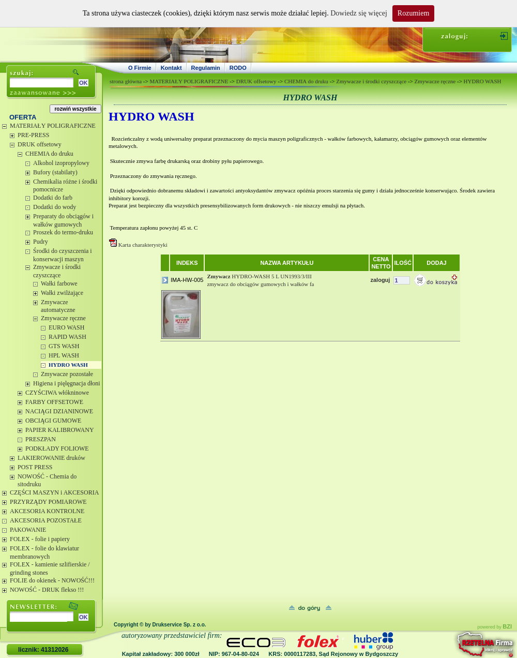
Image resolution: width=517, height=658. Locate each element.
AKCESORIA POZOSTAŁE (46, 520)
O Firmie (139, 68)
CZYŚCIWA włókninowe (57, 392)
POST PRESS (35, 467)
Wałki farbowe (59, 283)
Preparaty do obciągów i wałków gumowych (63, 220)
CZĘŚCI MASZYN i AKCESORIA (54, 492)
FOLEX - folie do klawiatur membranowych (44, 552)
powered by (494, 627)
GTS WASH (64, 346)
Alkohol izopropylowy (61, 163)
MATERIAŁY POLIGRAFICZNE (53, 125)
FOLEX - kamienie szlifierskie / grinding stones (50, 568)
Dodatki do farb (52, 197)
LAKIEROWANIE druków (51, 457)
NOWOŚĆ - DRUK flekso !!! (47, 589)
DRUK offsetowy (40, 144)
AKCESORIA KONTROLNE (47, 511)
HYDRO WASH (68, 365)
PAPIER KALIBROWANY (59, 429)
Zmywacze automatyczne (58, 306)
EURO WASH (66, 327)
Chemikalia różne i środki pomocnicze (65, 185)
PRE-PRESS (33, 135)
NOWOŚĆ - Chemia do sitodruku (47, 480)
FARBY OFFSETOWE (54, 402)
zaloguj (380, 280)
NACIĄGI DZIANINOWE (59, 411)
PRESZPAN (40, 439)
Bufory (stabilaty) (55, 172)
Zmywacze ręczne (63, 318)
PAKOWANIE (28, 529)
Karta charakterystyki (143, 245)
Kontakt (171, 68)
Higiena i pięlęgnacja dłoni (66, 383)
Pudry (40, 241)
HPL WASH (64, 355)
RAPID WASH (67, 336)
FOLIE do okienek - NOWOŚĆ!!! (52, 580)
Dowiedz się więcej (358, 13)
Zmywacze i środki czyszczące (57, 271)
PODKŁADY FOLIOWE (57, 448)
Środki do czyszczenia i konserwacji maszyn (62, 255)
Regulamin (205, 68)
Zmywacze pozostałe (67, 374)
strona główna (126, 81)
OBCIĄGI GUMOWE (53, 420)
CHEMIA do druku (49, 153)
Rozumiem (413, 13)
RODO (238, 68)
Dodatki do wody (54, 207)
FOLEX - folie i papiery (40, 539)
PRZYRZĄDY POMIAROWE (48, 501)
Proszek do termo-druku (63, 232)
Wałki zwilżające (62, 292)
